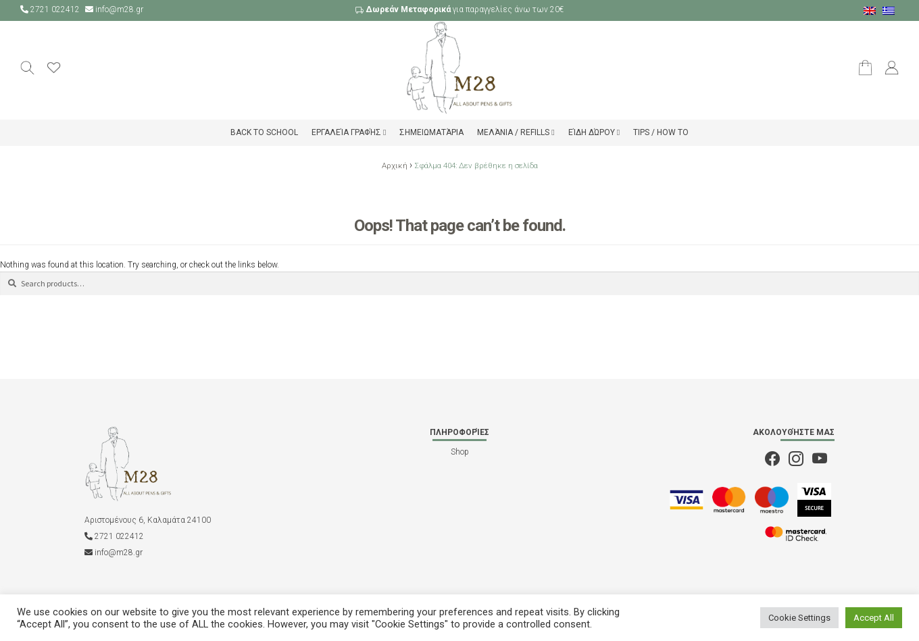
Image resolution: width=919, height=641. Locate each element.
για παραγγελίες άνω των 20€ (459, 9)
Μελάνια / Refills (513, 132)
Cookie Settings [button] (799, 618)
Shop (460, 452)
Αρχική (394, 165)
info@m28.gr (114, 9)
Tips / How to (661, 132)
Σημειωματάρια (431, 132)
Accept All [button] (873, 618)
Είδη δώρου (591, 132)
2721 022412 (51, 9)
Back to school (264, 132)
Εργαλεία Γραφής (346, 132)
